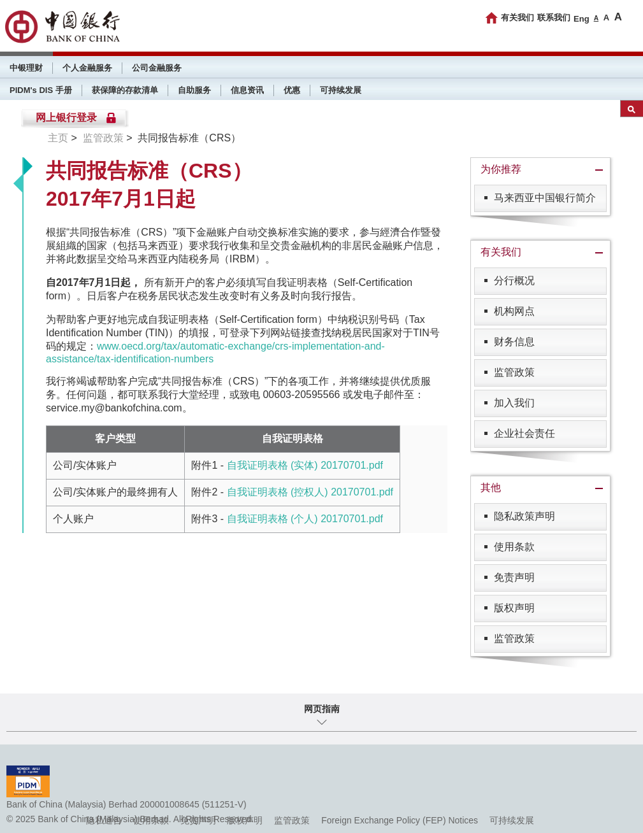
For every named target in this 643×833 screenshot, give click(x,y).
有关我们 (517, 17)
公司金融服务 (157, 68)
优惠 (292, 90)
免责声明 (514, 577)
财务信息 (514, 341)
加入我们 (514, 402)
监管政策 (103, 137)
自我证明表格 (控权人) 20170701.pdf (310, 492)
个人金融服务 (87, 68)
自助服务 (194, 90)
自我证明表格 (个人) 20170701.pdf (305, 518)
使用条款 (514, 546)
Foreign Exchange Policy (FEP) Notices (399, 820)
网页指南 (322, 709)
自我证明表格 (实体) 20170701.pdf (305, 465)
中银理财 (26, 68)
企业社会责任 (524, 433)
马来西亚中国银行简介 (545, 197)
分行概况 (514, 280)
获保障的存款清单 (125, 90)
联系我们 (553, 17)
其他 (490, 487)
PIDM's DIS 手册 (41, 90)
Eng (581, 19)
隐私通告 (104, 820)
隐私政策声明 (524, 516)
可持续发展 (340, 90)
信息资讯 (247, 90)
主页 (58, 137)
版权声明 (514, 607)
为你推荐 (500, 169)
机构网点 (514, 311)
